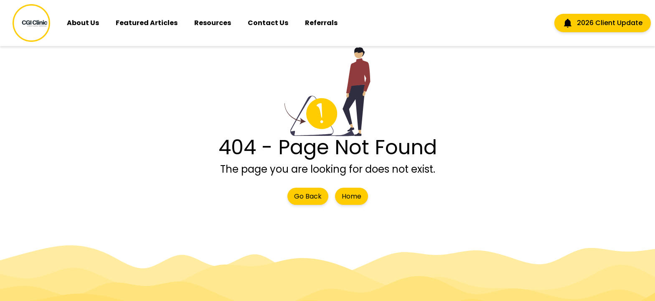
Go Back (308, 196)
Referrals (321, 23)
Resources (212, 23)
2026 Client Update (602, 23)
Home (351, 196)
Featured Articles (147, 23)
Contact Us (268, 23)
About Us (83, 23)
